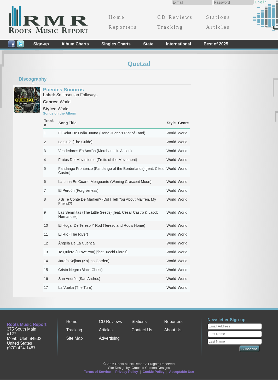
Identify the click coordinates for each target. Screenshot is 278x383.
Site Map (74, 338)
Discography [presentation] (33, 79)
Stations (218, 17)
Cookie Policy (154, 372)
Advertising (109, 338)
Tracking (170, 27)
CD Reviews (175, 17)
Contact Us (141, 330)
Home (116, 17)
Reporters (122, 27)
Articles (218, 27)
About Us (172, 330)
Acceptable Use (181, 372)
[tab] (32, 79)
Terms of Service (97, 372)
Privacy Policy (126, 372)
